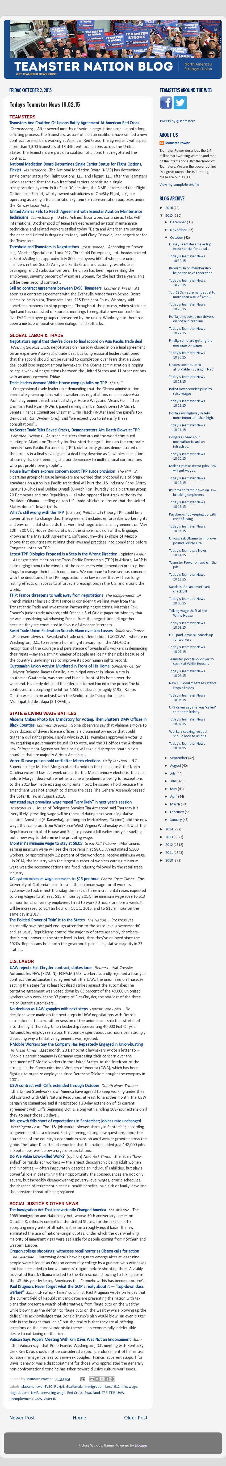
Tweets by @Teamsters (177, 121)
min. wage (129, 1387)
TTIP (112, 1393)
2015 (169, 216)
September (179, 758)
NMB (35, 1393)
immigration (94, 1387)
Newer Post (22, 1418)
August (176, 766)
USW (38, 1399)
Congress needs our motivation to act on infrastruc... (187, 442)
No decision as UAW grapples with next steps (49, 1009)
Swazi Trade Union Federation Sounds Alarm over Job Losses (61, 631)
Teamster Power (177, 143)
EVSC (48, 1387)
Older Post (136, 1418)
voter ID (50, 1399)
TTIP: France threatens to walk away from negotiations (56, 596)
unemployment (21, 1399)
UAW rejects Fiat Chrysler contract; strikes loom (51, 968)
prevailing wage (53, 1393)
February (177, 812)
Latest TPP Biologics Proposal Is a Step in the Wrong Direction (63, 554)
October (177, 238)
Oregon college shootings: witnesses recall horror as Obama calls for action (74, 1251)
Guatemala (74, 1387)
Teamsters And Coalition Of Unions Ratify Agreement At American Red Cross (74, 123)
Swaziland (92, 1393)
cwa (39, 1387)
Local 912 (112, 1387)
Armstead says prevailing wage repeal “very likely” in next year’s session (71, 802)
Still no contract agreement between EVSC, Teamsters (56, 288)
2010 (169, 861)
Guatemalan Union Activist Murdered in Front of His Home (60, 666)
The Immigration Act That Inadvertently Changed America (58, 1210)
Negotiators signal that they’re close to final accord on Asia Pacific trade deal (76, 342)
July (173, 774)
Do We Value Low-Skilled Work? (37, 1157)
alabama (28, 1387)
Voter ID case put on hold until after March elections (55, 761)
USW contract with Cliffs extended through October (54, 1086)
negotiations (19, 1393)
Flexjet (59, 1387)
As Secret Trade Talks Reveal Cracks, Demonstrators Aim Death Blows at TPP (75, 430)
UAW (120, 1393)
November (178, 230)
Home (79, 1418)
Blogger (141, 1446)
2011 (169, 853)
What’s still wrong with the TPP (37, 513)
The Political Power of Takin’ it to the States (47, 920)
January (176, 820)
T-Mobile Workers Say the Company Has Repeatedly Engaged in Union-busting (76, 1045)
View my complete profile (179, 185)
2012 (169, 845)
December (178, 222)
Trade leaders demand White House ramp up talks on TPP (58, 383)
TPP (104, 1393)
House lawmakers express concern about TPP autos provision (62, 472)
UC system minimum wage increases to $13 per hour (54, 879)
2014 (169, 829)
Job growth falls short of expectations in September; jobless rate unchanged (75, 1121)
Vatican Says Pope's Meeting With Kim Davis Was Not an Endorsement (70, 1340)
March (175, 804)
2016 (169, 208)
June (174, 781)
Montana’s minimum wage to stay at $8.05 (46, 844)
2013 (169, 837)
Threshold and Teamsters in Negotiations (44, 247)
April (174, 797)
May (174, 789)
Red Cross (75, 1393)
